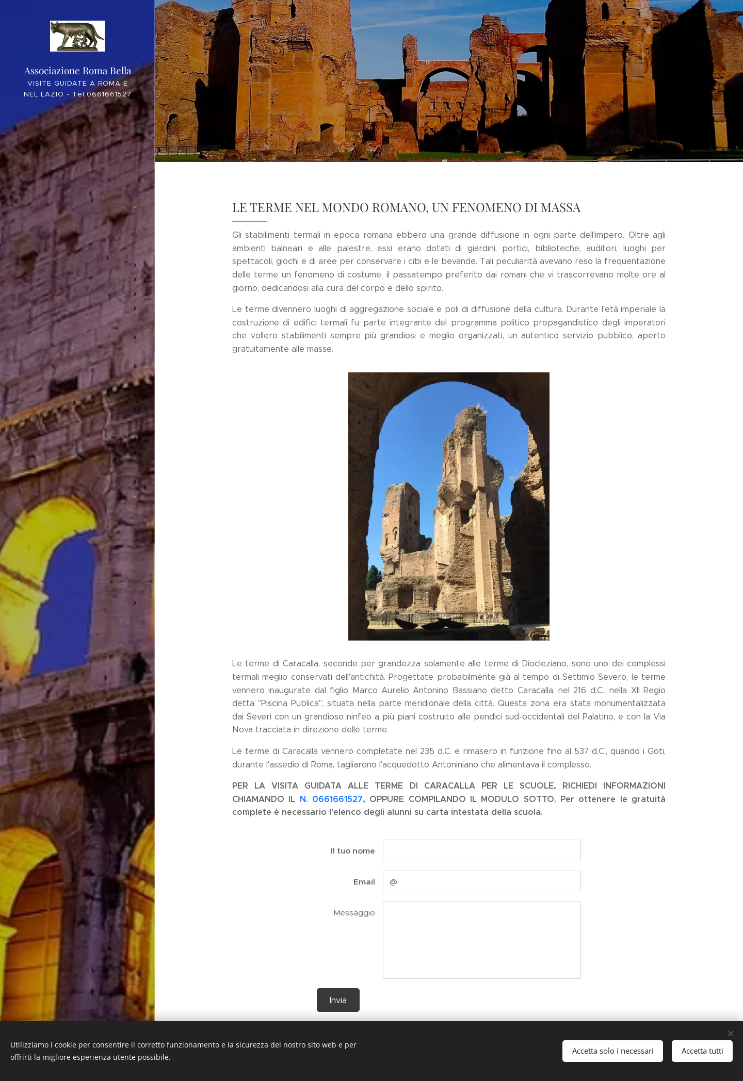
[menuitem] (77, 138)
